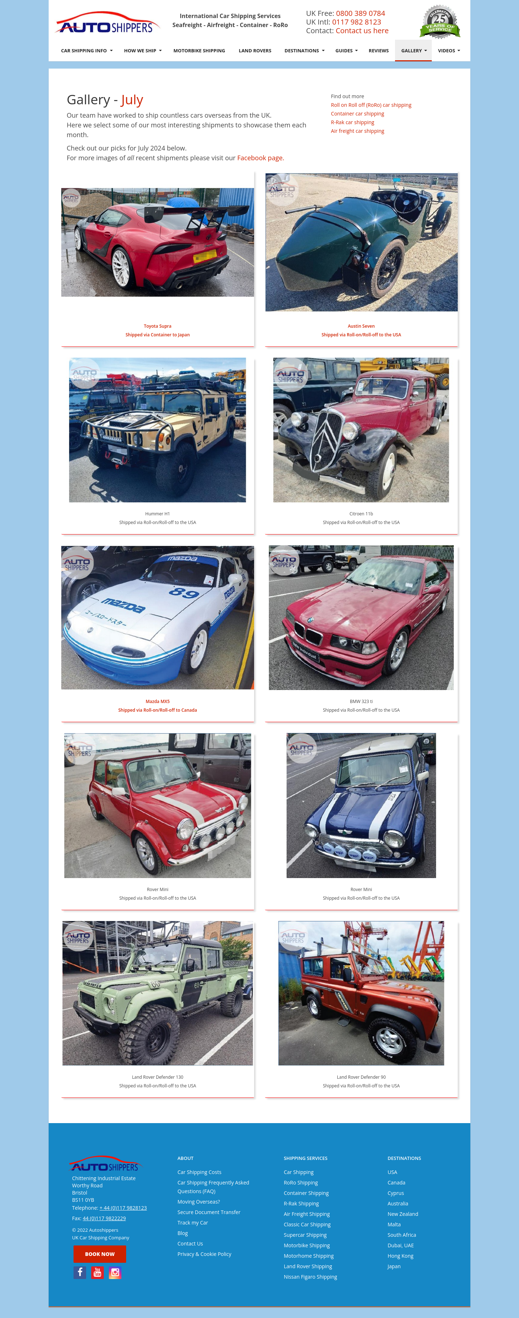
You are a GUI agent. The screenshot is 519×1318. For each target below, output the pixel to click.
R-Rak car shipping (352, 122)
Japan (393, 1266)
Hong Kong (400, 1255)
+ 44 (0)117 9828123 (123, 1207)
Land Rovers (255, 50)
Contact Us (190, 1243)
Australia (397, 1203)
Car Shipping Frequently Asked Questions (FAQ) (213, 1187)
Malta (394, 1224)
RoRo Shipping (301, 1182)
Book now (100, 1254)
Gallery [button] (414, 50)
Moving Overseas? (198, 1201)
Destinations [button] (305, 50)
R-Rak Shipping (301, 1203)
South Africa (401, 1234)
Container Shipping (306, 1193)
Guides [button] (347, 50)
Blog (182, 1233)
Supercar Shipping (305, 1234)
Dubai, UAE (400, 1245)
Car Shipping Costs (199, 1172)
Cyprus (395, 1193)
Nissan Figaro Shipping (310, 1276)
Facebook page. (260, 157)
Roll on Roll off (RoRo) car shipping (371, 104)
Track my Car (192, 1222)
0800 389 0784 (360, 13)
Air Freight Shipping (307, 1213)
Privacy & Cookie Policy (204, 1254)
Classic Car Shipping (307, 1224)
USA (392, 1172)
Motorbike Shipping (199, 50)
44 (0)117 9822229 (104, 1218)
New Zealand (402, 1213)
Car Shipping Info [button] (86, 50)
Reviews (379, 50)
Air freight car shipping (357, 130)
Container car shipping (357, 113)
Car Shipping (299, 1172)
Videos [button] (449, 50)
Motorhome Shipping (308, 1255)
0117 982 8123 (356, 22)
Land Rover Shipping (308, 1266)
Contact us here (362, 30)
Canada (396, 1182)
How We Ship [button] (142, 50)
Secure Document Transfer (208, 1212)
